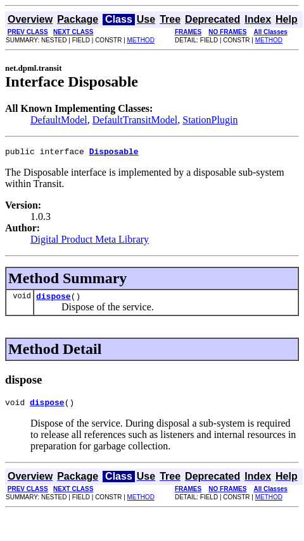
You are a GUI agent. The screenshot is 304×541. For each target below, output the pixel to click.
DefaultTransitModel (135, 119)
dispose (53, 299)
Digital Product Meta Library (89, 241)
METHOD (141, 40)
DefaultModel (58, 119)
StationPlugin (210, 119)
